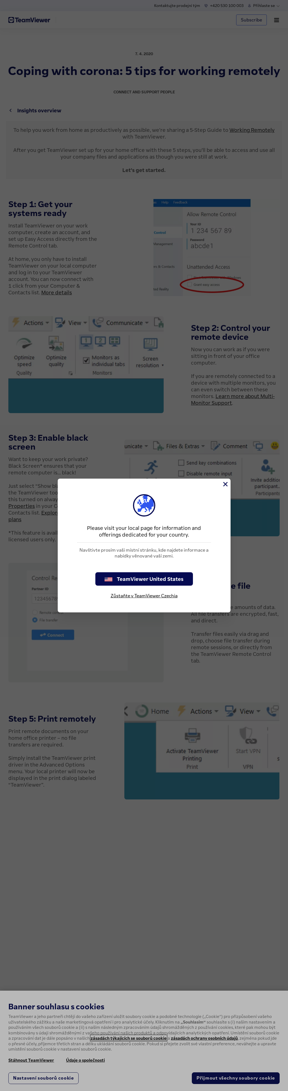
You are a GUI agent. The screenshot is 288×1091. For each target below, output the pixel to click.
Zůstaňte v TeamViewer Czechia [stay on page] (144, 596)
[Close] (225, 484)
